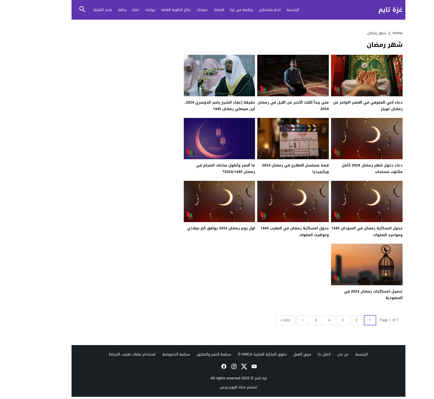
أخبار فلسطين (248, 9)
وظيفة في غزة (219, 9)
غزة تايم (369, 10)
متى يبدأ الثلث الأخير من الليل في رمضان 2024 (271, 105)
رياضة (101, 9)
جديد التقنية (81, 9)
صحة (114, 9)
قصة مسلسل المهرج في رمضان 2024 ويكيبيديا (274, 168)
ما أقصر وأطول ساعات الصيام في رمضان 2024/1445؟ (204, 168)
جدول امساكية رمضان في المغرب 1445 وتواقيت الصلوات (273, 231)
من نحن (321, 354)
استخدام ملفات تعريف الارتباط (111, 354)
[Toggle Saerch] (61, 9)
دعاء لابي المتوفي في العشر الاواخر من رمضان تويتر (346, 105)
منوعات (180, 9)
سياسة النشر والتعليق (192, 354)
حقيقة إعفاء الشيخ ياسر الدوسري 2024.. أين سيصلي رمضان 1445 (198, 105)
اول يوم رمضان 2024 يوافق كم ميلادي (200, 228)
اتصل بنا (303, 354)
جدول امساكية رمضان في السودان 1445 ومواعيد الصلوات (345, 231)
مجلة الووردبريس (211, 387)
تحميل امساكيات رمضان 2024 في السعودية (352, 294)
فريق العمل (281, 354)
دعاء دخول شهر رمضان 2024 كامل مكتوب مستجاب (350, 168)
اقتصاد (197, 9)
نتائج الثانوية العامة (154, 9)
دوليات (129, 9)
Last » (264, 319)
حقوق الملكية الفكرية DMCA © (241, 354)
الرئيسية (271, 9)
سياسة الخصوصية (155, 354)
